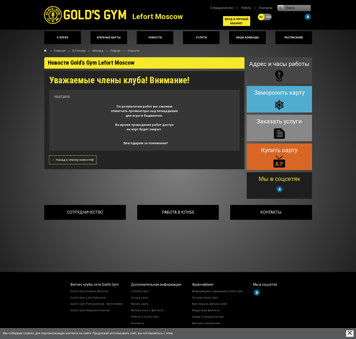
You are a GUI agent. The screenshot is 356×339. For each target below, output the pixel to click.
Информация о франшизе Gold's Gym (217, 291)
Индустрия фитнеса (206, 310)
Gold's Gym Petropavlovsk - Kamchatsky (96, 304)
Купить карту (139, 304)
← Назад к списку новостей (73, 160)
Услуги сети (139, 297)
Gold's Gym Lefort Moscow (88, 297)
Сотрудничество (221, 8)
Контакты (265, 8)
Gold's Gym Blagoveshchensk (90, 310)
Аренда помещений (206, 323)
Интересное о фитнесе (147, 310)
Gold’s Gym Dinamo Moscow (89, 291)
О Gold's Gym (140, 291)
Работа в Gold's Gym (145, 316)
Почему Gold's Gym (205, 297)
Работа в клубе (178, 212)
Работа (246, 8)
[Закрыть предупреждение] (350, 333)
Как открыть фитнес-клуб (209, 304)
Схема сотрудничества (208, 316)
